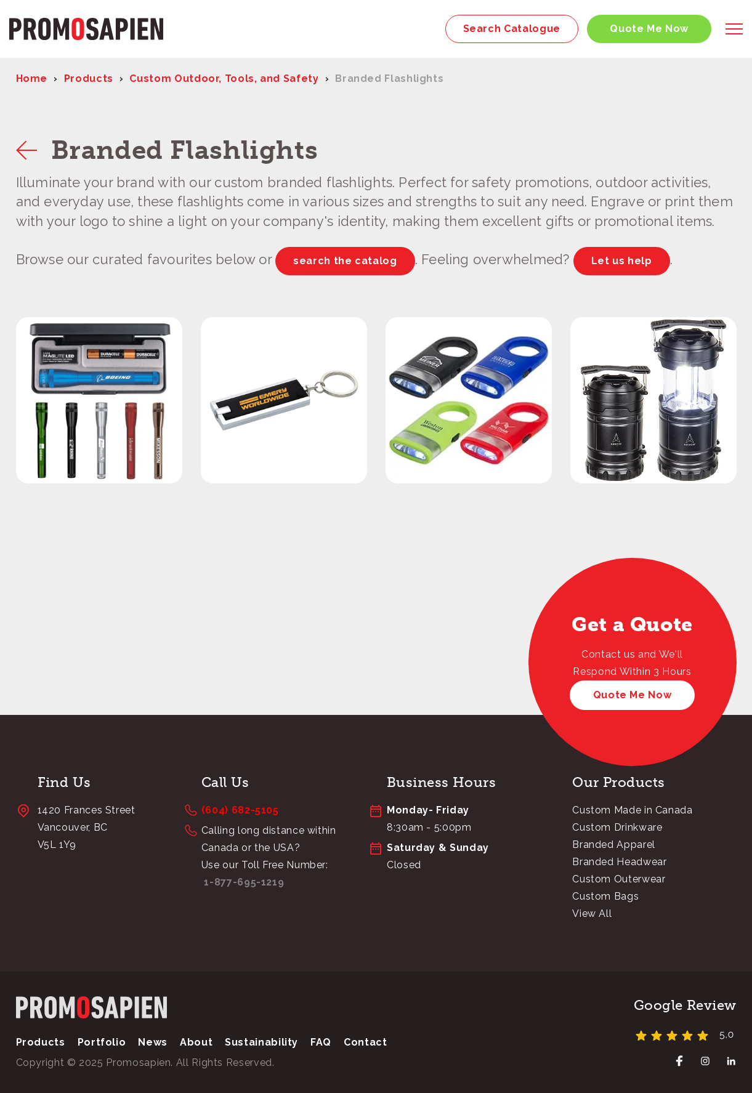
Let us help (621, 261)
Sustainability (261, 1042)
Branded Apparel (613, 844)
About (196, 1042)
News (153, 1042)
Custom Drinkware (617, 827)
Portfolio (102, 1042)
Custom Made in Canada (632, 810)
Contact (365, 1042)
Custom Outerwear (618, 879)
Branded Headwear (619, 862)
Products (88, 78)
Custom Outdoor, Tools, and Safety (223, 78)
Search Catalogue (511, 28)
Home (32, 78)
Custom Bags (605, 896)
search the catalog (345, 261)
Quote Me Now (649, 28)
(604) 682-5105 (240, 810)
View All (592, 913)
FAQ (320, 1042)
